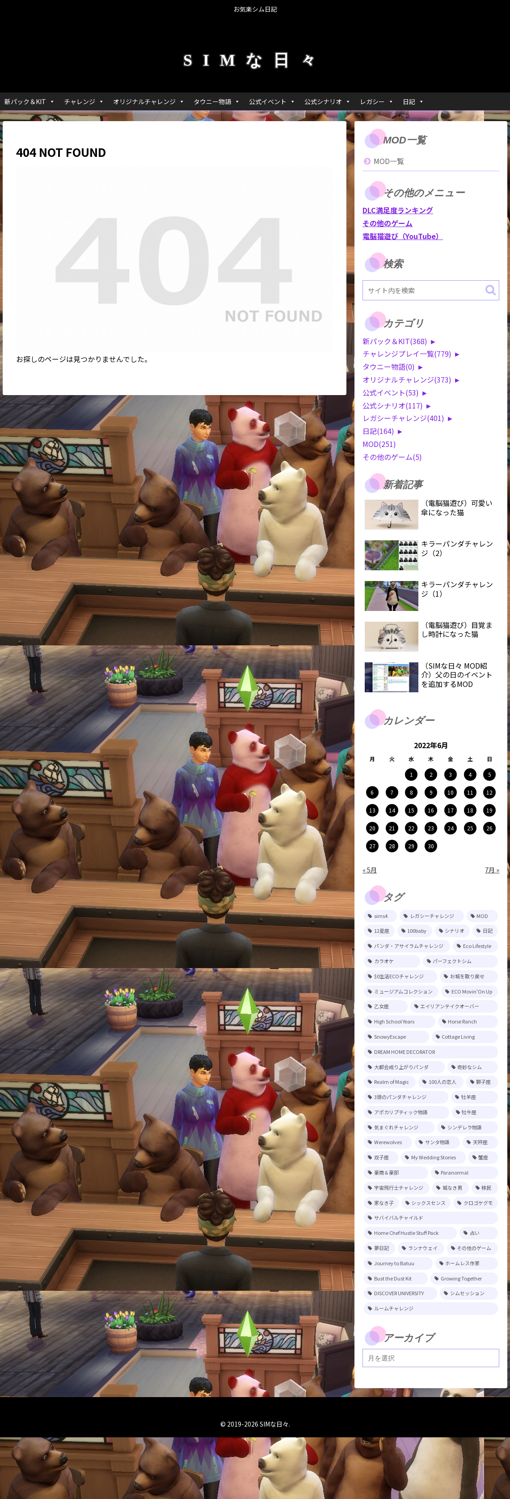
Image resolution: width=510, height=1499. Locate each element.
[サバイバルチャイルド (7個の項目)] (431, 1218)
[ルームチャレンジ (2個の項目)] (431, 1308)
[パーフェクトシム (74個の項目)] (460, 961)
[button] (490, 290)
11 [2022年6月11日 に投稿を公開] (470, 792)
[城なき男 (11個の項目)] (450, 1188)
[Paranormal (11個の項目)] (464, 1172)
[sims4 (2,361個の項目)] (380, 916)
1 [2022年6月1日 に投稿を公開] (411, 774)
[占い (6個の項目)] (478, 1233)
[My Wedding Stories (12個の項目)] (433, 1157)
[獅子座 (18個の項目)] (482, 1082)
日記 (413, 101)
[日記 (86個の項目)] (485, 931)
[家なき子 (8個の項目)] (381, 1203)
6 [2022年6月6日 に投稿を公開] (372, 792)
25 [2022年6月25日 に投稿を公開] (470, 828)
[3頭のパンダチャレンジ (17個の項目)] (406, 1097)
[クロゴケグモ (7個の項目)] (475, 1203)
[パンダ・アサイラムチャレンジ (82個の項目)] (407, 946)
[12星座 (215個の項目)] (379, 931)
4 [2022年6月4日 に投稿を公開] (470, 774)
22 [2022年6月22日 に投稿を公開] (411, 828)
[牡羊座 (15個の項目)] (474, 1097)
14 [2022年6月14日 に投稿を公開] (392, 810)
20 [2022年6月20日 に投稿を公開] (372, 828)
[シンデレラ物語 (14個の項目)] (467, 1127)
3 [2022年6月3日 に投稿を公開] (450, 774)
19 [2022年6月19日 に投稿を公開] (489, 810)
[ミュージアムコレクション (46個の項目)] (401, 991)
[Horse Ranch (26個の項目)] (468, 1021)
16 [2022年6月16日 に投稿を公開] (431, 810)
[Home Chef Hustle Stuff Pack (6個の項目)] (410, 1233)
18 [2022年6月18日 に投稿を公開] (470, 810)
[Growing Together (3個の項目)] (464, 1278)
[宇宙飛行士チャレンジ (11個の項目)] (397, 1188)
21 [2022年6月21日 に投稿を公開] (392, 828)
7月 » (492, 869)
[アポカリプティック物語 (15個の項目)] (406, 1112)
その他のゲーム (387, 223)
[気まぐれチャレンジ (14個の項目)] (399, 1127)
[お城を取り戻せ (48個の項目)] (469, 976)
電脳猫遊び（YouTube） (402, 236)
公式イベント (272, 101)
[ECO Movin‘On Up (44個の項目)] (469, 991)
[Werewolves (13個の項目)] (388, 1142)
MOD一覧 (389, 161)
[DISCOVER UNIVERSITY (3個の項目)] (400, 1293)
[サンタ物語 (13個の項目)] (437, 1142)
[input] (430, 290)
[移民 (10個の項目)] (485, 1188)
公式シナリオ (327, 101)
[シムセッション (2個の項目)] (469, 1293)
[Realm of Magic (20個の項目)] (390, 1082)
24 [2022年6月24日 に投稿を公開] (450, 828)
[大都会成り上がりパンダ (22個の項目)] (404, 1067)
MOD (379, 443)
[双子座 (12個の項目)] (381, 1157)
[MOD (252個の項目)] (482, 916)
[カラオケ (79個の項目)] (392, 961)
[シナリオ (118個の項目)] (452, 931)
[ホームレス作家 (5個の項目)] (466, 1263)
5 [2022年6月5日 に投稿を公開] (489, 774)
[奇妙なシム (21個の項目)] (472, 1067)
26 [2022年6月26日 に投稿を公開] (489, 828)
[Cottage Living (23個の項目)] (465, 1037)
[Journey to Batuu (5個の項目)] (398, 1263)
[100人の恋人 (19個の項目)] (440, 1082)
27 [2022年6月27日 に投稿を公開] (372, 846)
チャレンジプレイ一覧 (406, 353)
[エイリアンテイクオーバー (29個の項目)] (454, 1006)
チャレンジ (84, 101)
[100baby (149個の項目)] (414, 931)
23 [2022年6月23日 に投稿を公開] (431, 828)
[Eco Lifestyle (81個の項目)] (475, 946)
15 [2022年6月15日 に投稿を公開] (411, 810)
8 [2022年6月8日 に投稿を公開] (411, 792)
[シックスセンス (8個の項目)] (426, 1203)
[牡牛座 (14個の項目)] (475, 1112)
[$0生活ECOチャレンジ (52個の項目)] (400, 976)
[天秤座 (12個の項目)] (480, 1142)
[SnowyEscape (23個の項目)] (396, 1037)
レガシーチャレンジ (403, 418)
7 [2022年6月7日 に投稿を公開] (391, 792)
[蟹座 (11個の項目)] (483, 1157)
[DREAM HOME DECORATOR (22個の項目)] (431, 1052)
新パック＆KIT (29, 101)
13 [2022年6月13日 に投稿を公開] (372, 810)
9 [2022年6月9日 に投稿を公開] (431, 792)
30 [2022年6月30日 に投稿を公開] (431, 846)
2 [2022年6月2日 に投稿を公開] (431, 774)
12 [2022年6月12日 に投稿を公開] (489, 792)
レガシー (377, 101)
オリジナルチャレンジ (149, 101)
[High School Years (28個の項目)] (399, 1021)
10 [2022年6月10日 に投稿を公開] (450, 792)
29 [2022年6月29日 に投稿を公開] (411, 846)
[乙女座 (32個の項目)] (386, 1006)
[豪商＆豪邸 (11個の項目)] (396, 1172)
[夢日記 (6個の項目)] (379, 1248)
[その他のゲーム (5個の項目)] (472, 1248)
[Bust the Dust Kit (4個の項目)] (396, 1278)
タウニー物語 (217, 101)
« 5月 (369, 869)
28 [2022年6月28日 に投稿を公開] (392, 846)
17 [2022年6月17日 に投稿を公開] (450, 810)
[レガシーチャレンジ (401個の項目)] (432, 916)
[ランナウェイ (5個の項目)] (421, 1248)
